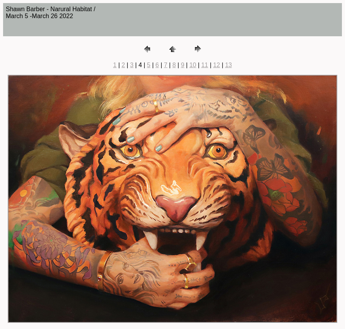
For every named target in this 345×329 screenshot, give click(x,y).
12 (216, 65)
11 (204, 65)
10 (192, 65)
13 (228, 65)
